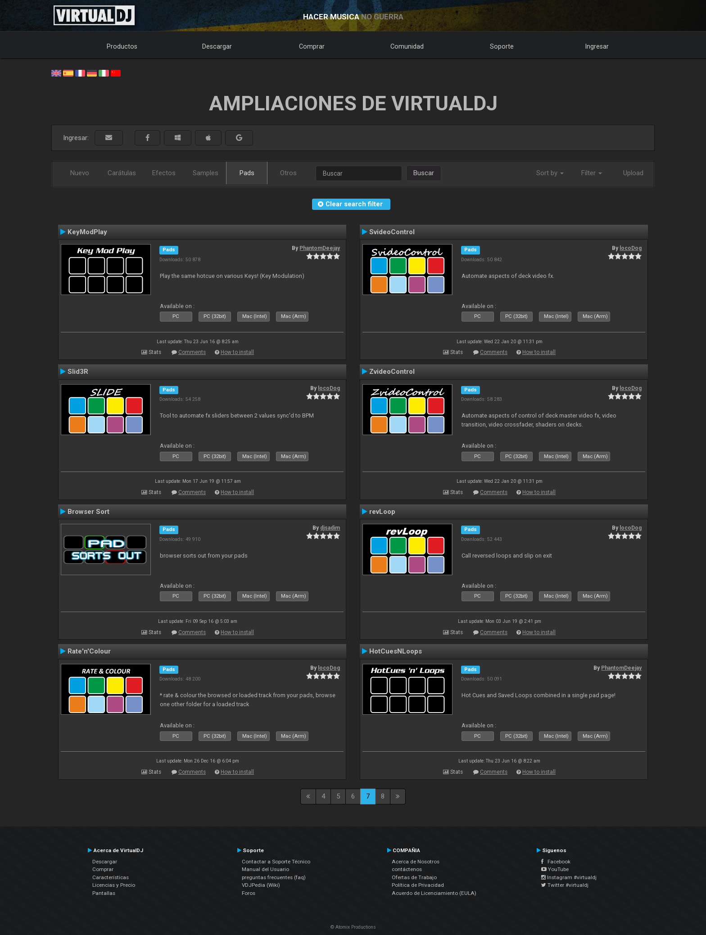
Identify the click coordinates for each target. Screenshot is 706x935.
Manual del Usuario (265, 869)
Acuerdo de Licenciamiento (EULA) (434, 893)
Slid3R (78, 372)
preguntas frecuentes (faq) (274, 877)
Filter (591, 173)
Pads (247, 173)
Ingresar (597, 46)
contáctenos (407, 869)
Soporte (502, 46)
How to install (237, 352)
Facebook (555, 861)
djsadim (330, 528)
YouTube (555, 869)
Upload (633, 173)
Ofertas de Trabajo (414, 877)
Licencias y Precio (113, 885)
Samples (205, 173)
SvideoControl (392, 232)
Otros (288, 173)
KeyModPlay (87, 232)
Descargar (217, 46)
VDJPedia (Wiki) (261, 885)
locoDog (631, 248)
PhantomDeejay (319, 248)
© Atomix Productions (353, 927)
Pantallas (103, 893)
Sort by (550, 173)
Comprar (312, 46)
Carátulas (122, 173)
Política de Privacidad (418, 885)
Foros (248, 893)
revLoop (382, 512)
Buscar (423, 173)
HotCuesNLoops (395, 651)
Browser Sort (88, 512)
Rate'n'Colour (89, 651)
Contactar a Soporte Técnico (276, 861)
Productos (122, 46)
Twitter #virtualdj (564, 885)
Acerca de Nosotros (415, 861)
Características (110, 877)
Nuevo (79, 173)
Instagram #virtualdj (569, 877)
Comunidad (407, 46)
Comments (192, 352)
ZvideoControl (392, 372)
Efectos (164, 173)
